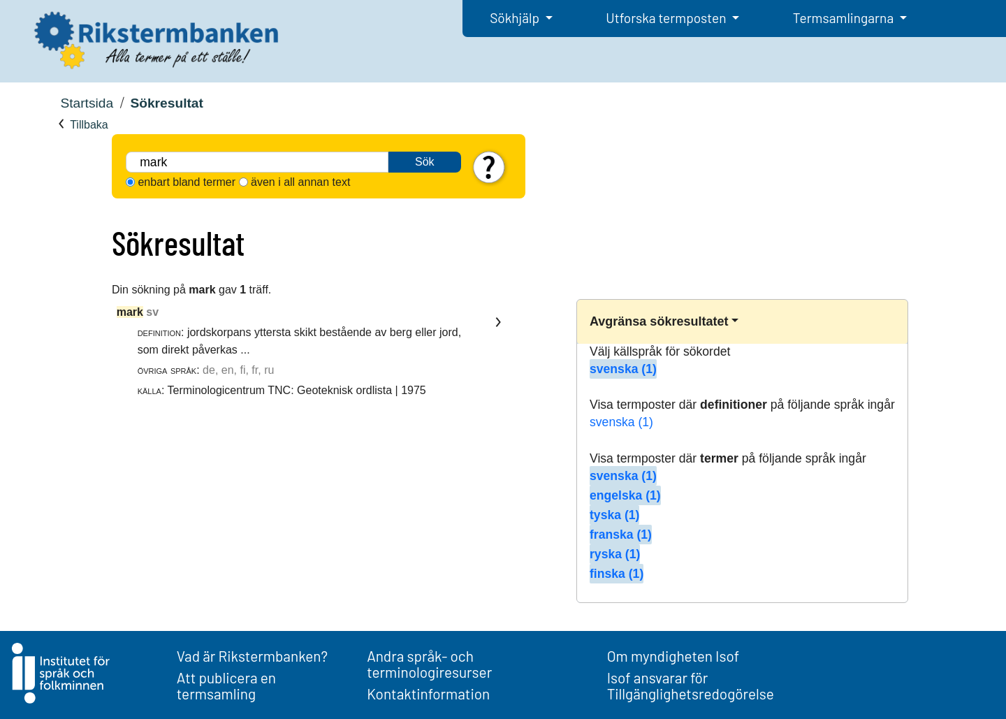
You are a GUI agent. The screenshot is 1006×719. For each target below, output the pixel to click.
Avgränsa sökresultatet (659, 321)
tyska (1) (614, 515)
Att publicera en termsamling (226, 685)
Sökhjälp (516, 18)
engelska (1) (625, 495)
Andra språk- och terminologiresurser (429, 664)
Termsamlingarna (844, 18)
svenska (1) (623, 369)
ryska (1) (615, 554)
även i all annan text (300, 182)
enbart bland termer (186, 182)
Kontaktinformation (428, 693)
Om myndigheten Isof (673, 655)
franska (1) (621, 535)
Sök (425, 162)
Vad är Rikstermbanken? (252, 655)
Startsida (86, 103)
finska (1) (616, 574)
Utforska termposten (667, 18)
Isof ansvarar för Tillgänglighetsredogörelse (690, 685)
